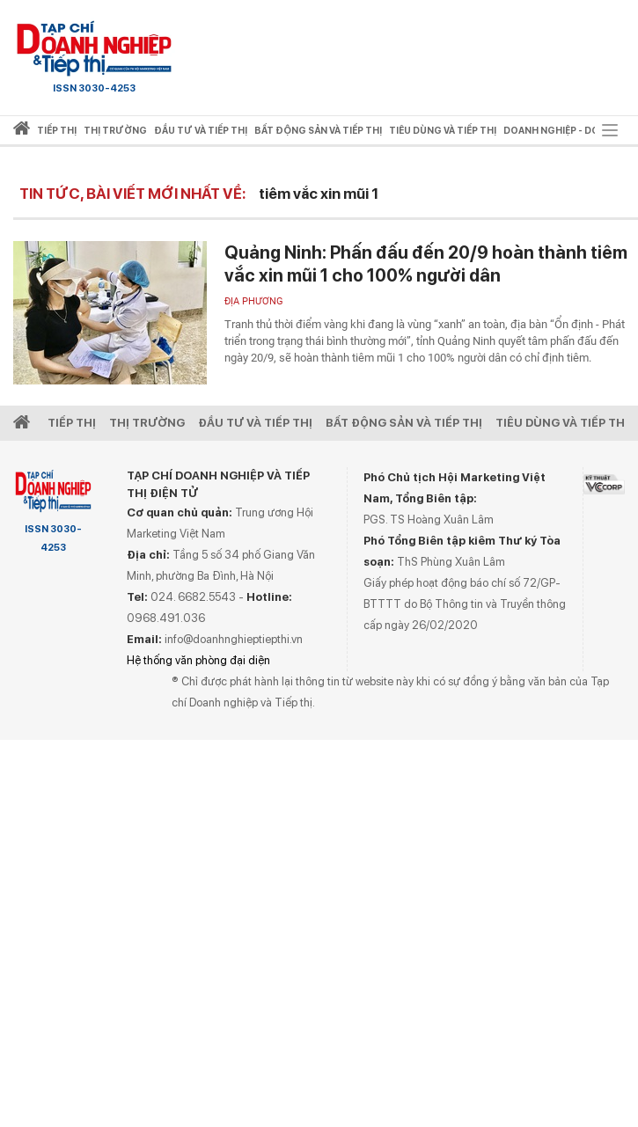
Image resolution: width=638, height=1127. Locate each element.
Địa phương (253, 301)
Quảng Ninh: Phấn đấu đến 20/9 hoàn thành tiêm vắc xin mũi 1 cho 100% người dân (425, 264)
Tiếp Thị (72, 422)
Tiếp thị (57, 130)
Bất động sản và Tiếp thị (404, 422)
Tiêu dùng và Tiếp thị (561, 422)
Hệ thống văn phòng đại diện (198, 660)
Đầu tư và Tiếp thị (255, 422)
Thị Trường (147, 422)
